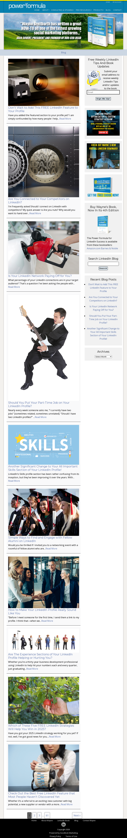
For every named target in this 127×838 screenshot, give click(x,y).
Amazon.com (94, 248)
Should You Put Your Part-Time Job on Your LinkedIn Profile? (103, 319)
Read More (65, 118)
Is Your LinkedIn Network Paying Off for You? (40, 276)
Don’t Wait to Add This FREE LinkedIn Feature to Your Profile (103, 288)
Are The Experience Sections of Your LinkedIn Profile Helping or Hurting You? (40, 656)
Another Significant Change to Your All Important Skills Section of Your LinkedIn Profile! (43, 468)
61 (47, 815)
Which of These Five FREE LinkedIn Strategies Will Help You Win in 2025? (41, 727)
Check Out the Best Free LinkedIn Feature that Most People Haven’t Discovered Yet (41, 795)
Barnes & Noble (109, 248)
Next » (77, 815)
